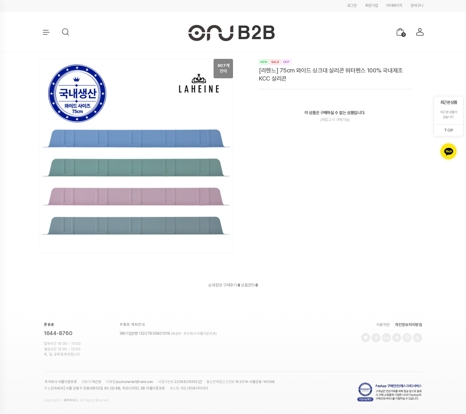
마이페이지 (394, 5)
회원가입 (371, 5)
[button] (66, 32)
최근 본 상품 (448, 102)
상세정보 (215, 285)
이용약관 (383, 324)
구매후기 (231, 285)
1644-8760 (58, 333)
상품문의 (249, 285)
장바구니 (417, 5)
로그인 (352, 5)
